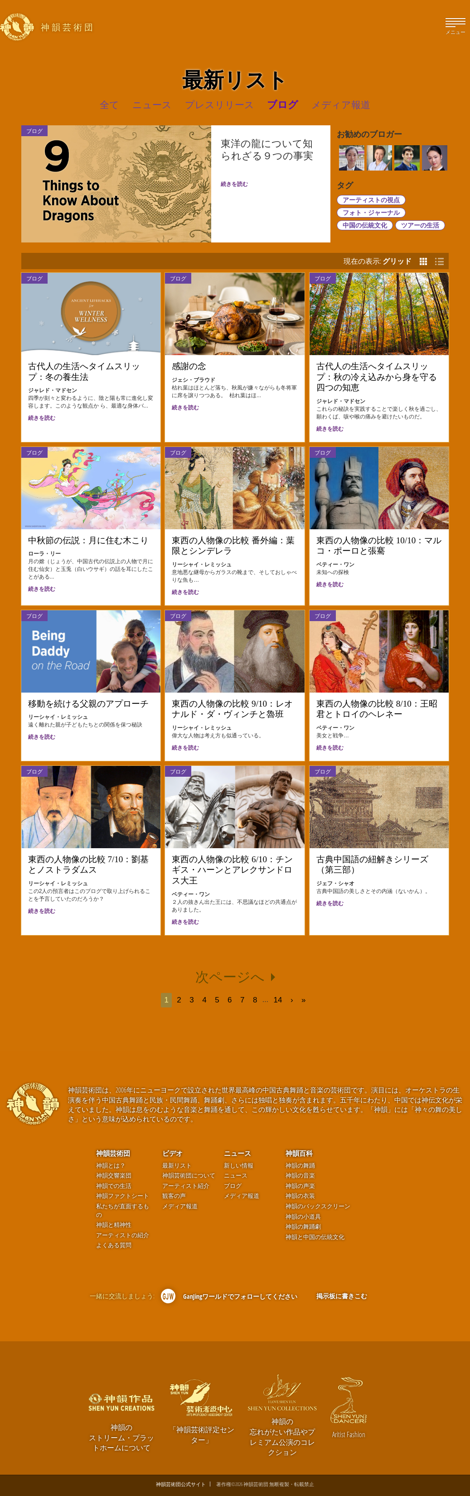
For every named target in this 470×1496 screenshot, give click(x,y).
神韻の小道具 (303, 1216)
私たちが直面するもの (122, 1210)
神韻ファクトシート (122, 1195)
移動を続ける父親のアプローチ (88, 703)
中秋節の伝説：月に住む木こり (88, 540)
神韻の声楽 (300, 1186)
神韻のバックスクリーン (318, 1206)
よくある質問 (113, 1245)
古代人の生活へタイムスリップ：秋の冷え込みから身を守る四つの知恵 (376, 377)
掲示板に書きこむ (341, 1296)
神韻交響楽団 (113, 1175)
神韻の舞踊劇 (303, 1226)
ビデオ (172, 1153)
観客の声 (174, 1195)
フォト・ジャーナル (371, 212)
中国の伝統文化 (365, 225)
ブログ (34, 278)
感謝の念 (189, 366)
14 (278, 1000)
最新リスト (177, 1165)
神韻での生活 (113, 1186)
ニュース (237, 1153)
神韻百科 (299, 1153)
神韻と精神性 (113, 1224)
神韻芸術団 (113, 1153)
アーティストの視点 (371, 199)
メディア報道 (180, 1206)
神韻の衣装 (300, 1195)
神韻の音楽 (300, 1175)
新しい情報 (238, 1165)
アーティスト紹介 (185, 1186)
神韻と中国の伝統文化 (315, 1237)
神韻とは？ (111, 1165)
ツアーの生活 (420, 225)
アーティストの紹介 (122, 1235)
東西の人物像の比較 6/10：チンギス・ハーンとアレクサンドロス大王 (232, 870)
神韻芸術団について (188, 1175)
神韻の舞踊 (300, 1165)
